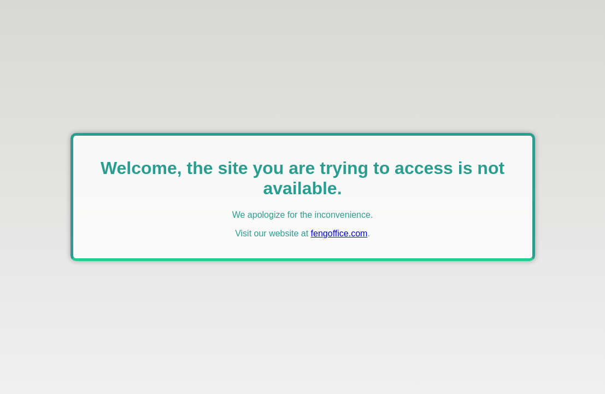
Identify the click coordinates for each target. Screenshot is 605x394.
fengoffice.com (339, 233)
